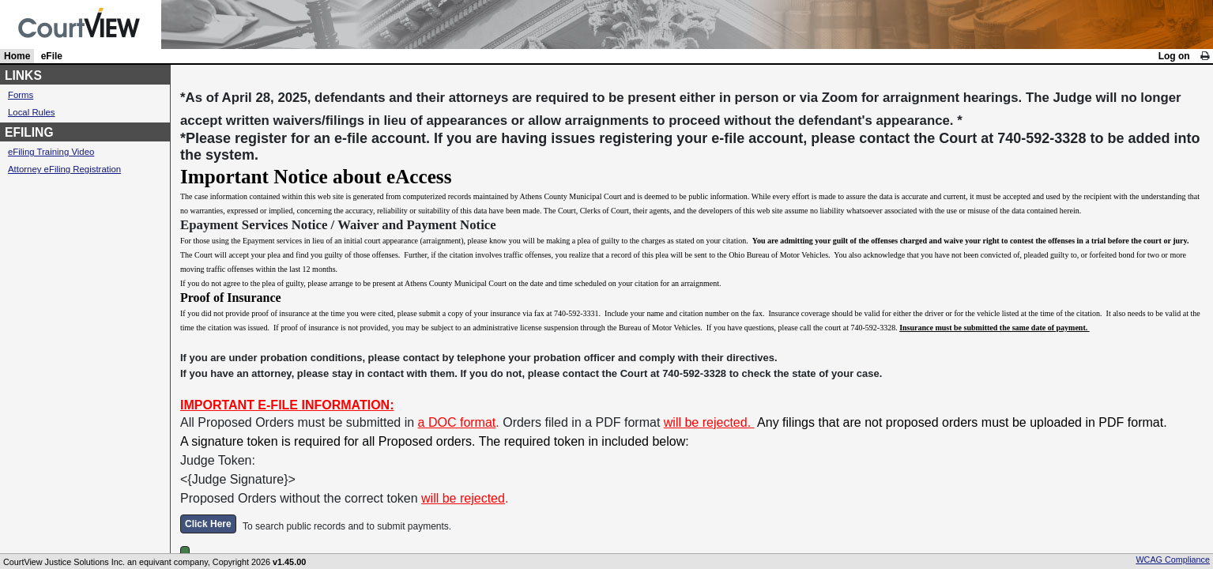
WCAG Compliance (1173, 559)
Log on (1174, 56)
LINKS (23, 75)
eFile (51, 56)
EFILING (29, 132)
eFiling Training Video (51, 151)
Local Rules (31, 112)
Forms (20, 95)
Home (17, 56)
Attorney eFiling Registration (64, 169)
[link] (1204, 56)
